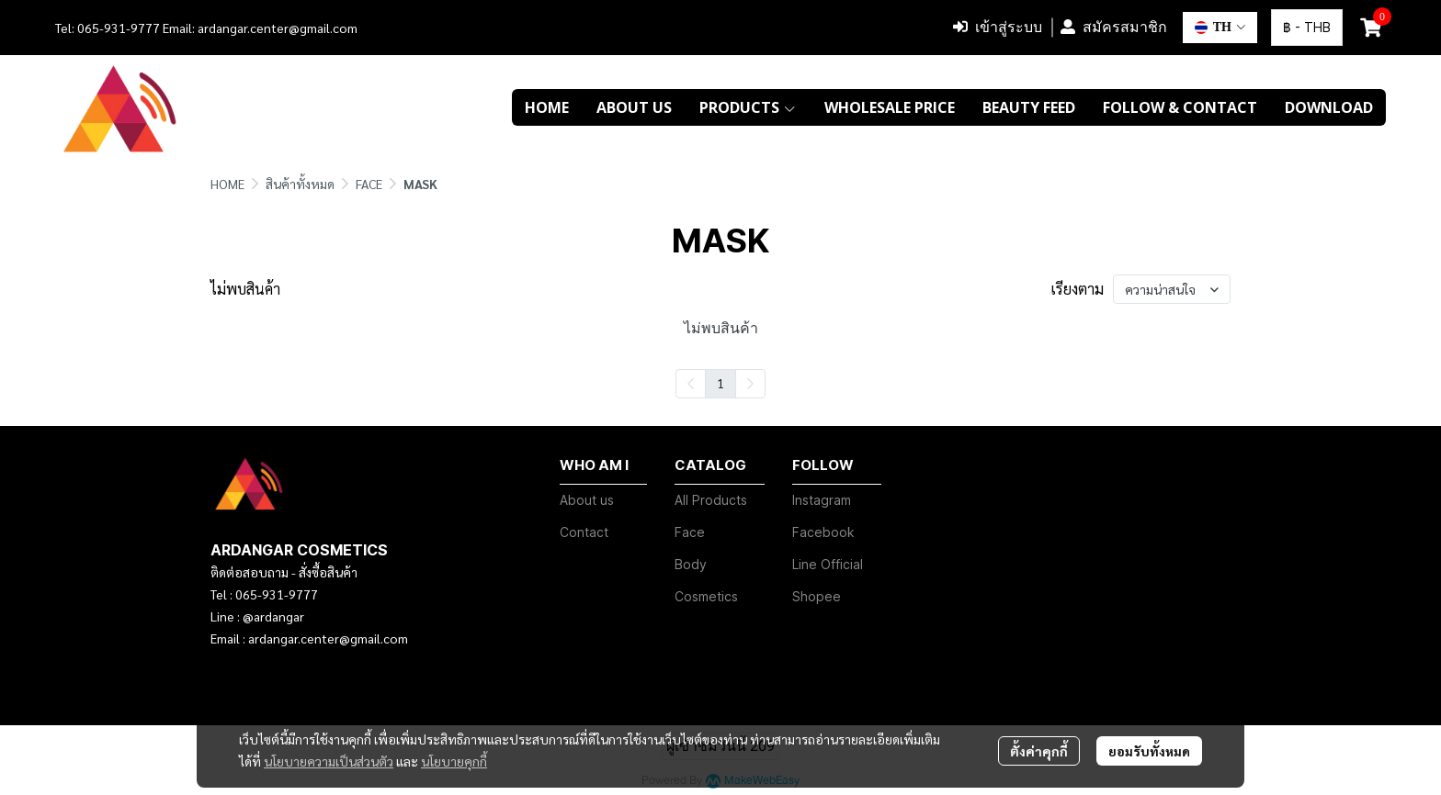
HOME (227, 183)
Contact (584, 532)
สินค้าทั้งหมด (300, 183)
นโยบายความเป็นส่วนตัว (328, 761)
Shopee (816, 596)
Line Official (827, 564)
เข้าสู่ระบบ (997, 27)
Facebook (823, 532)
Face (690, 532)
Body (691, 564)
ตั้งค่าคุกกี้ (1039, 751)
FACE (369, 183)
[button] (1220, 27)
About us (587, 500)
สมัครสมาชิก (1114, 27)
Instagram (821, 500)
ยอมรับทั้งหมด (1149, 751)
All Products (711, 500)
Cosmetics (706, 596)
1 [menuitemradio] (720, 383)
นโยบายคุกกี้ (454, 761)
